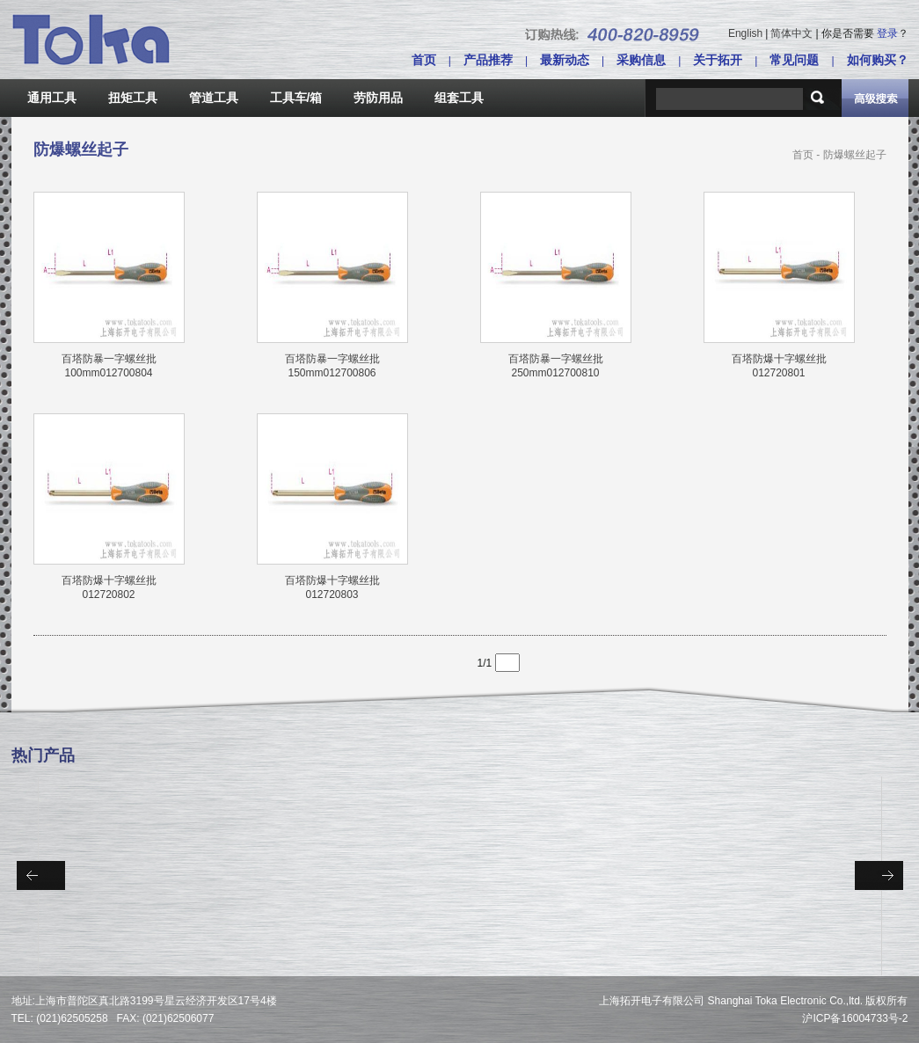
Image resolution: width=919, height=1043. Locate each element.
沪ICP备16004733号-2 (855, 1018)
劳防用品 (378, 98)
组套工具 (459, 98)
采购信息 (641, 60)
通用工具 (52, 98)
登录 (887, 33)
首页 (424, 60)
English (745, 33)
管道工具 (213, 98)
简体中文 (791, 33)
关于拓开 (717, 60)
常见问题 (794, 60)
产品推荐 (488, 60)
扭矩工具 (132, 98)
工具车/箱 (296, 98)
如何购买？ (877, 60)
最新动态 (564, 60)
